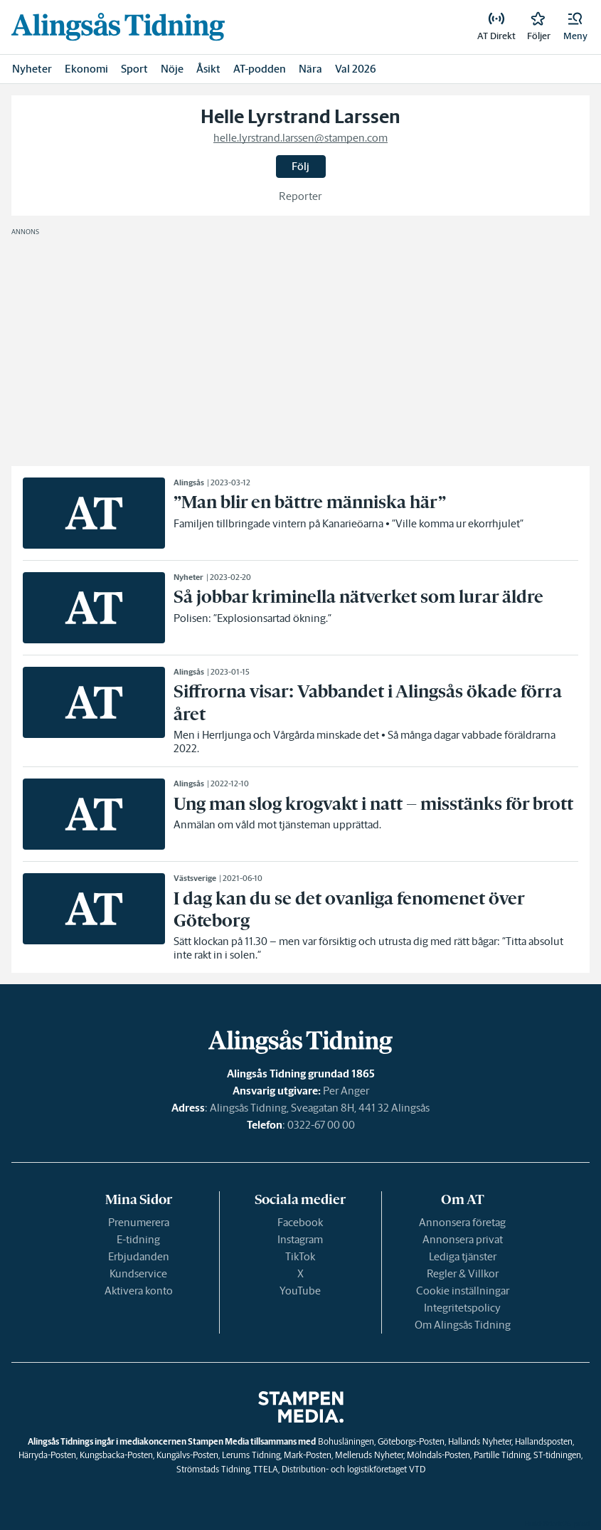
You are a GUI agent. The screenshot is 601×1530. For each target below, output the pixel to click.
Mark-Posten (307, 1455)
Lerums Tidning (251, 1455)
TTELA (265, 1469)
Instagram (300, 1239)
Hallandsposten (544, 1441)
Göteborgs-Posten (411, 1441)
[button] (575, 27)
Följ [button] (300, 166)
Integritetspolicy (462, 1307)
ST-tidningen (557, 1455)
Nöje (172, 68)
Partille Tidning (502, 1455)
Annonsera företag (462, 1222)
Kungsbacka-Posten (116, 1455)
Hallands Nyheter (479, 1441)
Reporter (300, 196)
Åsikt (208, 68)
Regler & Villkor (463, 1273)
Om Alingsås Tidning (463, 1324)
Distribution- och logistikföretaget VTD (353, 1469)
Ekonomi (86, 68)
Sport (134, 68)
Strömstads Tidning (213, 1469)
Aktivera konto (139, 1290)
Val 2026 (355, 68)
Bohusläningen (346, 1441)
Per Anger (346, 1090)
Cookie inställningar (462, 1290)
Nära (310, 68)
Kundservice (138, 1273)
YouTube (300, 1290)
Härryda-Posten (47, 1455)
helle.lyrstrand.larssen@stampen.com (300, 137)
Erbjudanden (138, 1256)
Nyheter (32, 68)
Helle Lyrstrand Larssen (300, 117)
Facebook (300, 1222)
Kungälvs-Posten (187, 1455)
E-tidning (138, 1239)
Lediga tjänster (462, 1256)
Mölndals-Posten (438, 1455)
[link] (118, 27)
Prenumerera (138, 1222)
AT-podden (259, 68)
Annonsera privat (462, 1239)
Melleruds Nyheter (369, 1455)
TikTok (300, 1256)
